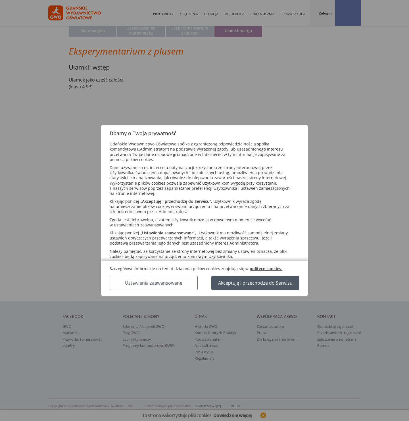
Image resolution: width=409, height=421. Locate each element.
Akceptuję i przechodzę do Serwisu (255, 283)
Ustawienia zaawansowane (153, 283)
